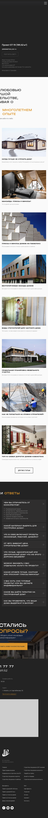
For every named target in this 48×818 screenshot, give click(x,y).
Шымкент (26, 798)
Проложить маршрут (9, 694)
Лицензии (27, 792)
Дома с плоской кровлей (8, 801)
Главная (4, 767)
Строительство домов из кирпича (11, 776)
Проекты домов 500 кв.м (8, 792)
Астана (26, 795)
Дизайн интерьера (29, 776)
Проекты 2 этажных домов (9, 798)
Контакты (26, 801)
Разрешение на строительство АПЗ (11, 773)
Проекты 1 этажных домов (9, 795)
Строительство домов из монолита (33, 770)
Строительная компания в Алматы (33, 779)
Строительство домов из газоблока (11, 779)
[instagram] (8, 809)
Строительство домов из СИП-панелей (34, 767)
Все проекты (5, 786)
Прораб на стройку (29, 773)
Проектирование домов (8, 770)
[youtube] (12, 809)
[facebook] (3, 809)
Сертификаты (27, 789)
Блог (25, 786)
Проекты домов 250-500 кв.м (10, 789)
